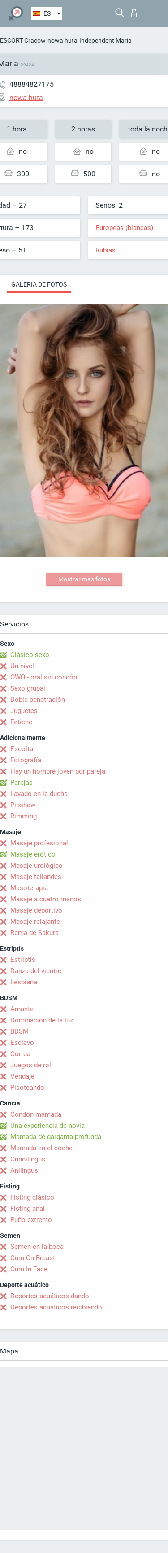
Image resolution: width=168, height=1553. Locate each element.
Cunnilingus (27, 1159)
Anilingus (24, 1170)
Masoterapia (29, 888)
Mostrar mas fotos (84, 579)
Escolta (21, 749)
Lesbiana (23, 982)
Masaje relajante (35, 922)
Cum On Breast (32, 1258)
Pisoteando (27, 1087)
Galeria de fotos (39, 284)
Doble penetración (37, 700)
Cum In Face (28, 1269)
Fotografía (25, 760)
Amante (22, 1009)
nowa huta (62, 40)
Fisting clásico (32, 1197)
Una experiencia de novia (47, 1126)
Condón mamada (35, 1114)
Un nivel (22, 666)
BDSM (19, 1031)
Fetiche (21, 722)
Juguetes (24, 711)
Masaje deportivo (36, 910)
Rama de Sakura (34, 933)
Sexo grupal (27, 688)
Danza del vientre (35, 971)
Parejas (21, 783)
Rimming (23, 816)
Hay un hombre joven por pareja (57, 771)
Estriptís (22, 960)
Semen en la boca (37, 1247)
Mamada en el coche (41, 1148)
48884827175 (31, 84)
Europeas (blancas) (124, 228)
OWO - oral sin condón (43, 677)
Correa (20, 1054)
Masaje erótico (33, 854)
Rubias (105, 250)
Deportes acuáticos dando (49, 1296)
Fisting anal (27, 1209)
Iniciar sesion (134, 13)
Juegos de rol (30, 1065)
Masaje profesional (39, 843)
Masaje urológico (36, 865)
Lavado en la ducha (39, 794)
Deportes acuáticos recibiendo (56, 1307)
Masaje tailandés (35, 877)
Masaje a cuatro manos (45, 899)
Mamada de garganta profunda (55, 1137)
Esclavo (22, 1043)
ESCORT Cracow (23, 40)
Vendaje (22, 1076)
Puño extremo (31, 1220)
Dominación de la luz (41, 1020)
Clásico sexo (29, 655)
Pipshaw (22, 805)
